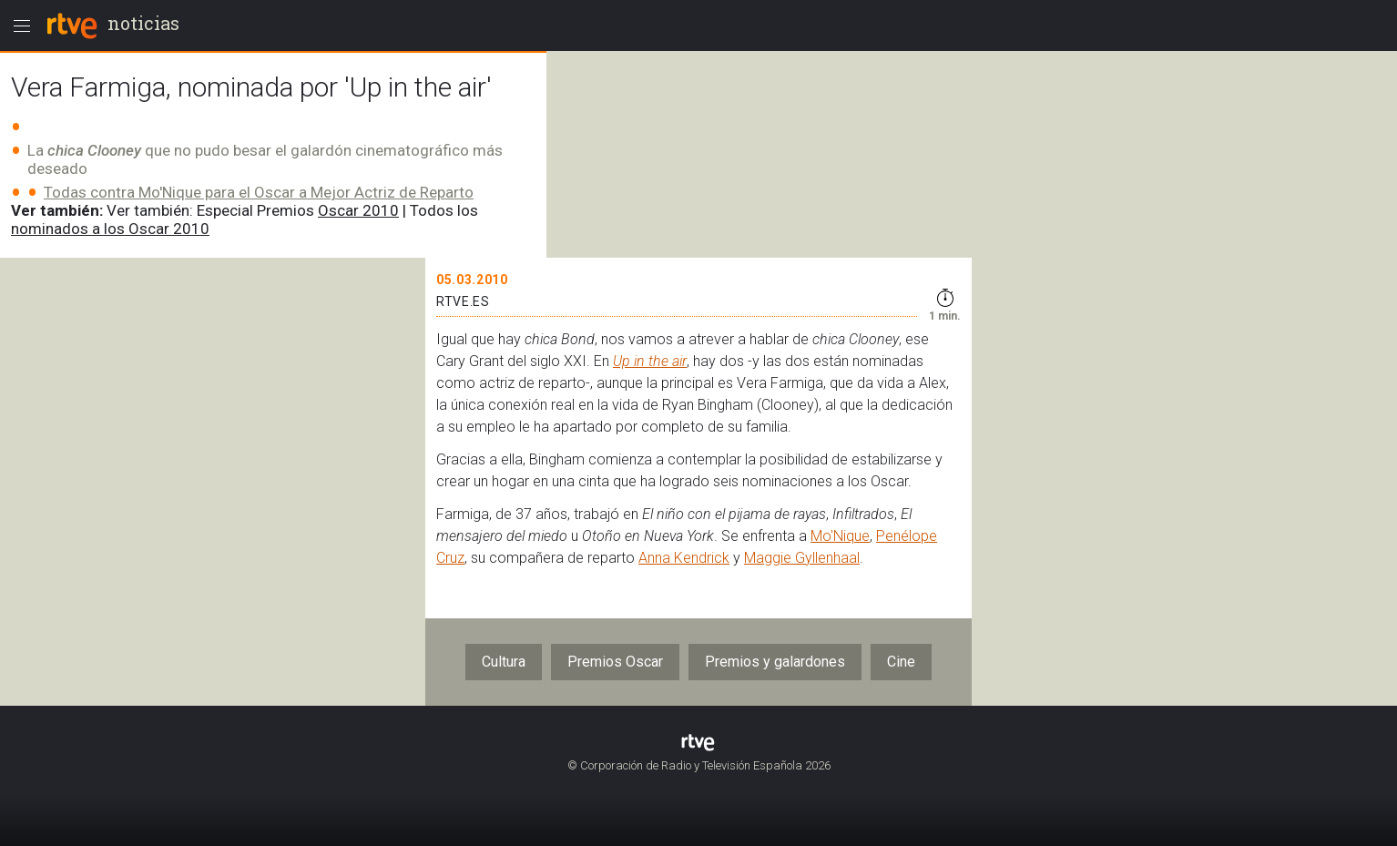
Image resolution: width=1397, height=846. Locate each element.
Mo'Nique (840, 536)
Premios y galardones (775, 661)
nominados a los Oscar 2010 (110, 228)
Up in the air (650, 361)
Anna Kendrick (683, 557)
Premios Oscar (615, 661)
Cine (901, 661)
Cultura (503, 661)
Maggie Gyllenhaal (802, 557)
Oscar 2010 (358, 210)
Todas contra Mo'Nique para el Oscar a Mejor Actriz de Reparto (259, 192)
